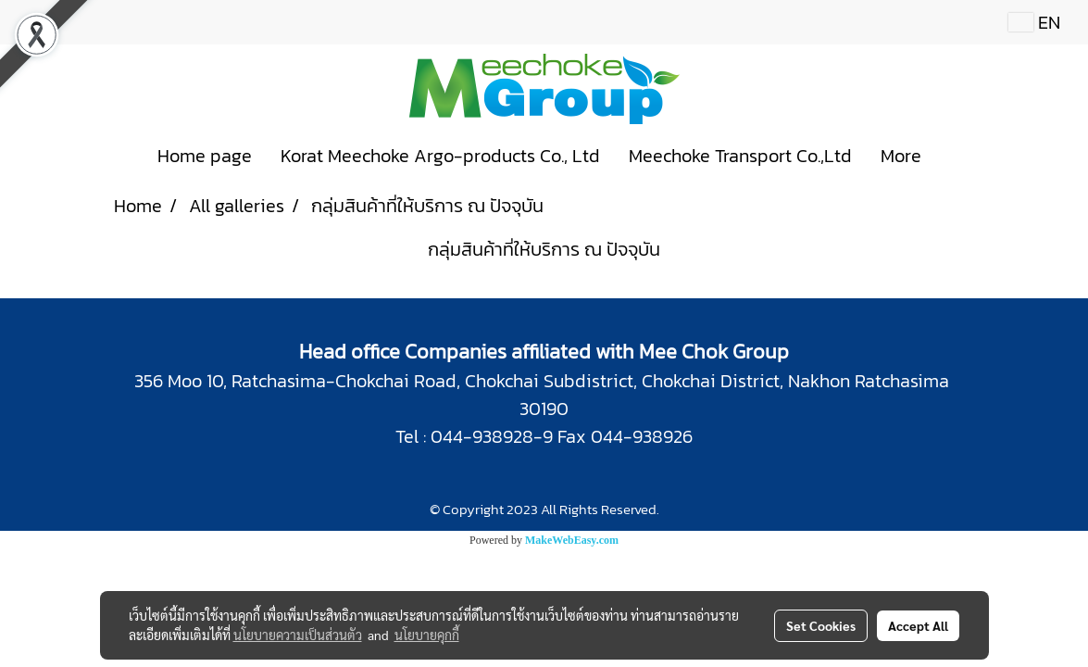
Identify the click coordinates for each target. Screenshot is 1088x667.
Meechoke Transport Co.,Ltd (740, 156)
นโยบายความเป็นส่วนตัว (297, 634)
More (901, 156)
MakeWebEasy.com (572, 540)
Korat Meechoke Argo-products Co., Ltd (440, 156)
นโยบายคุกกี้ (426, 634)
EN (1034, 22)
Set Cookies (821, 625)
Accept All (918, 625)
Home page (204, 156)
